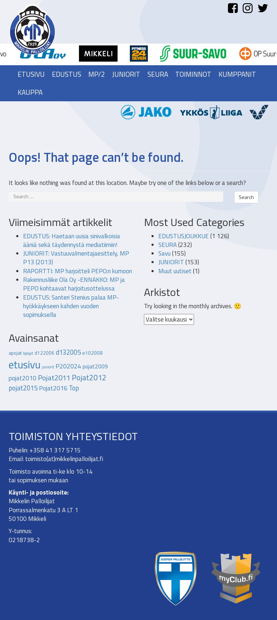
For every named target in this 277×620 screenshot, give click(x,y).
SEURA (167, 244)
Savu (164, 253)
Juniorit (126, 74)
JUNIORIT (171, 262)
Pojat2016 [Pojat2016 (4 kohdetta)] (53, 388)
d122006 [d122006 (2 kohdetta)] (44, 352)
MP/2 (96, 74)
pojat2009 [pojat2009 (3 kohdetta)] (95, 366)
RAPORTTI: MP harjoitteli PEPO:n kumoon (77, 271)
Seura (158, 74)
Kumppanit (237, 74)
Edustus (66, 74)
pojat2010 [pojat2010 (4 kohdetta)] (22, 378)
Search (246, 197)
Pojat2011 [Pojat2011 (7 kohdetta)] (54, 377)
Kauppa (30, 92)
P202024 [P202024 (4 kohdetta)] (68, 366)
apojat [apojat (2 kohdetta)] (15, 352)
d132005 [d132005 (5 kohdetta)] (68, 352)
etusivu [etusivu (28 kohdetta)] (24, 364)
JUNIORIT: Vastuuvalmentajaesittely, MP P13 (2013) (76, 258)
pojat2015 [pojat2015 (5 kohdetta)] (23, 388)
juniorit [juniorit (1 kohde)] (48, 367)
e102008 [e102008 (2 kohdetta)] (92, 352)
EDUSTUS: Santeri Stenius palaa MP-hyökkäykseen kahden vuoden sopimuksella (71, 306)
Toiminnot (193, 74)
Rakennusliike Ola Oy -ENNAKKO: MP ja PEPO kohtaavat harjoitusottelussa (74, 284)
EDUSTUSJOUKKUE (183, 236)
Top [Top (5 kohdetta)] (74, 388)
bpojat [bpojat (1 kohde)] (28, 353)
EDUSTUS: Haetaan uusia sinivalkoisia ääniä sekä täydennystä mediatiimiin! (71, 240)
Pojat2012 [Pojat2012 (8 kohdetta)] (89, 377)
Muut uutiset (175, 271)
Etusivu (31, 74)
